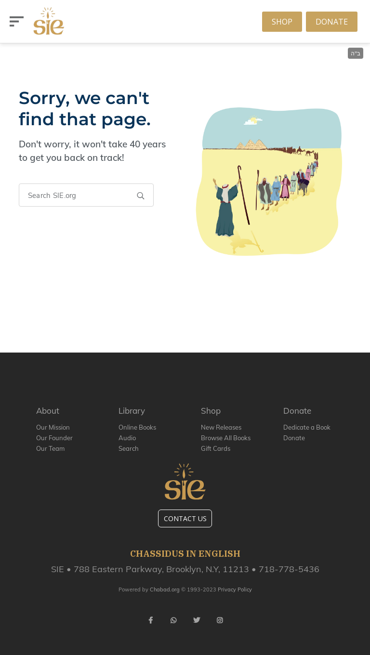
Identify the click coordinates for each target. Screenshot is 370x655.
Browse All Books (226, 438)
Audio (127, 438)
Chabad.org (165, 589)
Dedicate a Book (306, 427)
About (47, 411)
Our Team (50, 448)
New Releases (221, 427)
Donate (332, 21)
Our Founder (54, 438)
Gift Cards (215, 448)
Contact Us (185, 518)
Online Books (137, 427)
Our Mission (53, 427)
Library (132, 411)
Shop (282, 21)
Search (129, 448)
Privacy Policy (235, 589)
